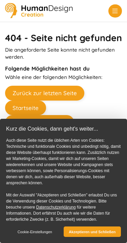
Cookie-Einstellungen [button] (35, 232)
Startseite (26, 107)
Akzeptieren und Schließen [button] (92, 232)
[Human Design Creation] (39, 11)
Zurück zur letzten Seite (45, 93)
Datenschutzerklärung (56, 207)
